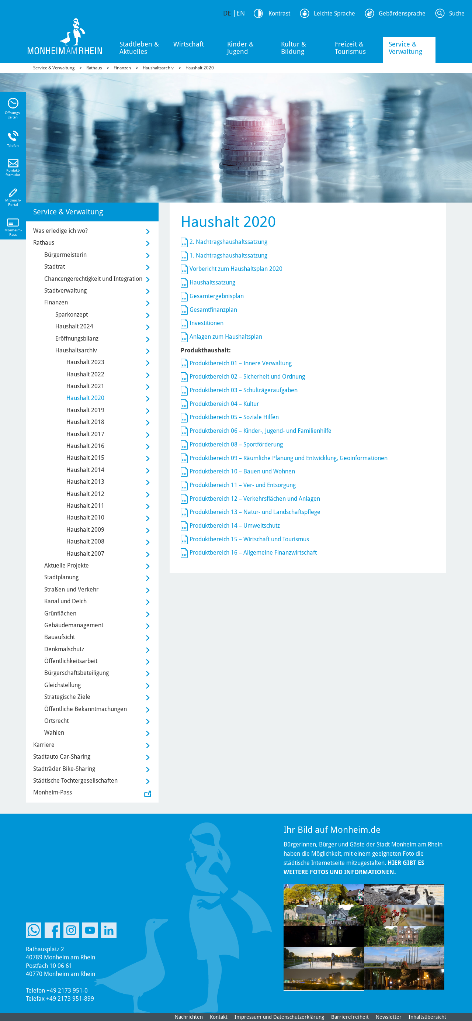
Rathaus (94, 67)
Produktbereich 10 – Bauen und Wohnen (242, 471)
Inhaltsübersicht (427, 1017)
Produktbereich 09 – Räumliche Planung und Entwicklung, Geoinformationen (289, 458)
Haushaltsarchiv (158, 67)
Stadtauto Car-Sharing (61, 756)
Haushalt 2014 (85, 469)
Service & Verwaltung (405, 47)
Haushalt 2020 (199, 67)
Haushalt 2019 (85, 410)
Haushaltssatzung (212, 282)
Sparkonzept (71, 314)
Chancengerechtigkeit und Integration (93, 278)
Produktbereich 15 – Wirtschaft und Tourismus (249, 539)
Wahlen (54, 732)
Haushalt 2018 (85, 421)
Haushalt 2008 (85, 541)
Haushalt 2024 (74, 326)
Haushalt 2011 (85, 505)
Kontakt (219, 1017)
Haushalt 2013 (85, 481)
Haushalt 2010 (85, 517)
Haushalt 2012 (85, 493)
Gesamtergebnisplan (217, 296)
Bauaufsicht (59, 637)
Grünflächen (60, 613)
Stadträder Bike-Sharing (64, 768)
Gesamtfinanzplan (213, 309)
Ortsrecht (56, 720)
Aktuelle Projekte (66, 565)
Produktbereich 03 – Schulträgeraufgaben (244, 390)
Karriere (44, 744)
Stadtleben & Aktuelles (139, 47)
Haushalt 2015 (85, 457)
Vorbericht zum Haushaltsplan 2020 (236, 268)
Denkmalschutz (64, 649)
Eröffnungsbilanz (76, 338)
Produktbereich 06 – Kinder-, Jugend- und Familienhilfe (261, 430)
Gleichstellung (62, 685)
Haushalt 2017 (85, 434)
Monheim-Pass (52, 792)
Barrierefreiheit (350, 1017)
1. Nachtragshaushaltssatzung (228, 255)
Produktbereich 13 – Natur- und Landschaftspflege (255, 511)
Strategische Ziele (67, 696)
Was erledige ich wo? (60, 230)
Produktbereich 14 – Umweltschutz (235, 525)
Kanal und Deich (65, 601)
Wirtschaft (188, 44)
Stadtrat (54, 266)
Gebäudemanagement (73, 625)
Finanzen (122, 67)
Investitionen (206, 323)
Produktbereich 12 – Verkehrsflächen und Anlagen (255, 498)
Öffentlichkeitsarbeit (70, 661)
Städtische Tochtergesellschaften (75, 780)
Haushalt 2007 (85, 553)
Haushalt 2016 (85, 445)
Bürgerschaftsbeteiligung (76, 672)
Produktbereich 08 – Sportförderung (236, 444)
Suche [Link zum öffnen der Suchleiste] (457, 13)
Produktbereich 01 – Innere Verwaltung (241, 363)
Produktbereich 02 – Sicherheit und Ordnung (247, 376)
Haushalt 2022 (85, 374)
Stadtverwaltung (65, 290)
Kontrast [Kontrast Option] (279, 13)
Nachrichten (189, 1017)
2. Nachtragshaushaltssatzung (228, 241)
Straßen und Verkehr (71, 589)
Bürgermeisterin (65, 254)
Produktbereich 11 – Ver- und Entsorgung (243, 485)
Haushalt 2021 (85, 386)
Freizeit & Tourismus (350, 47)
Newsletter (389, 1017)
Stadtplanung (61, 577)
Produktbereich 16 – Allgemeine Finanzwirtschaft (253, 552)
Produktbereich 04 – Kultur (224, 403)
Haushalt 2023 (85, 362)
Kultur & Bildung (293, 47)
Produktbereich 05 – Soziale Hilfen (234, 417)
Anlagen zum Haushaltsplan (226, 336)
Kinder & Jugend (240, 47)
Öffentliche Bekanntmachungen (85, 709)
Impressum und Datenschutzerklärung (279, 1017)
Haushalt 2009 (85, 529)
